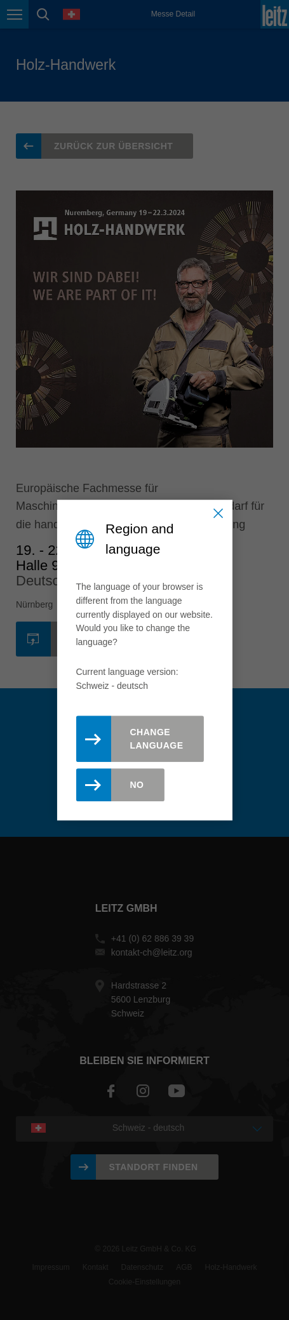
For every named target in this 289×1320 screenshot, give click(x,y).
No (137, 785)
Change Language (156, 738)
